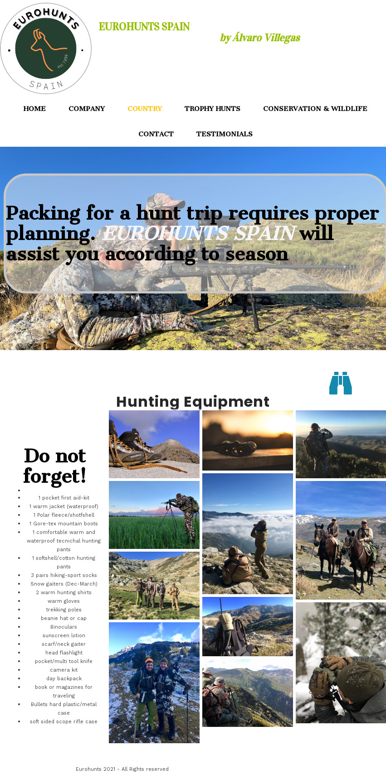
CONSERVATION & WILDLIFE (315, 109)
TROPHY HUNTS (212, 109)
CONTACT (156, 134)
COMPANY (86, 109)
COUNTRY (144, 109)
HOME (35, 109)
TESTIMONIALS (224, 134)
